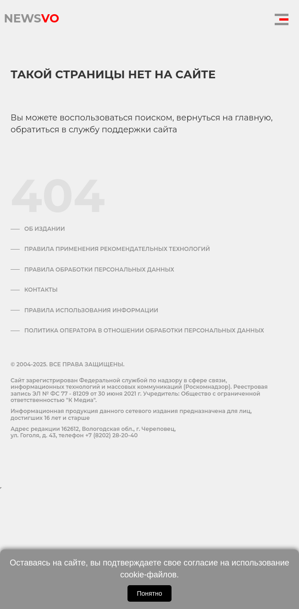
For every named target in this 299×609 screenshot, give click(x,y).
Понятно (149, 593)
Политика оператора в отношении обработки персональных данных (144, 330)
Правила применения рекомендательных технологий (117, 249)
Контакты (41, 290)
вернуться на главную (223, 118)
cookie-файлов (148, 574)
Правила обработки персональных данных (99, 269)
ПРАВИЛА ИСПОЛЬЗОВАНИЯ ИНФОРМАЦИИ (91, 310)
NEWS (31, 16)
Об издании (44, 229)
